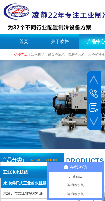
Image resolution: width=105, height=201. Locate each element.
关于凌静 (60, 41)
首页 (23, 41)
